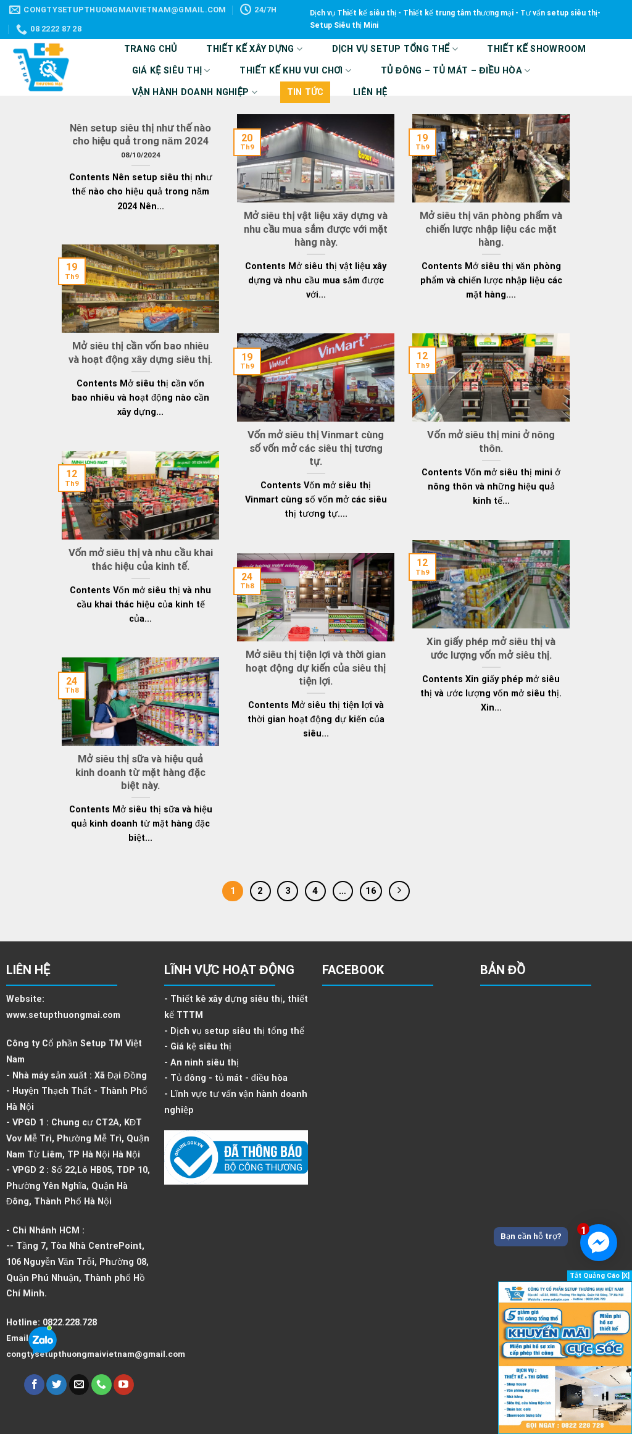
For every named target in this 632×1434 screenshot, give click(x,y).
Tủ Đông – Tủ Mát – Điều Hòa (456, 71)
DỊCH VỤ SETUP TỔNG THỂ (395, 49)
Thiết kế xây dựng (254, 49)
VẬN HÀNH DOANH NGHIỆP (194, 92)
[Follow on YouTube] (124, 1384)
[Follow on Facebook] (34, 1384)
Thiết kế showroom (536, 49)
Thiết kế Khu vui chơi (295, 71)
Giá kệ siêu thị (171, 71)
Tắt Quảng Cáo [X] (600, 1276)
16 (370, 890)
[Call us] (101, 1384)
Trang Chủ (150, 49)
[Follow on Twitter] (56, 1384)
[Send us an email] (79, 1384)
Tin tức (305, 92)
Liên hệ (370, 92)
